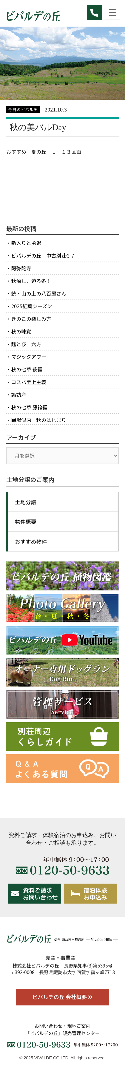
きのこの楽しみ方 (31, 318)
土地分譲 (25, 502)
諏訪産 (18, 394)
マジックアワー (28, 356)
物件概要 (25, 522)
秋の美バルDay (38, 127)
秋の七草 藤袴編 (29, 407)
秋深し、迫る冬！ (31, 280)
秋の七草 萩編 (26, 369)
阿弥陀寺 (21, 268)
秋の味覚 (21, 331)
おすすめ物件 (31, 541)
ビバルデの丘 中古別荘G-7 (42, 255)
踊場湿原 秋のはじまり (38, 419)
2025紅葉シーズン (31, 306)
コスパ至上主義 (28, 381)
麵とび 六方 (26, 343)
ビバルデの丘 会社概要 (62, 997)
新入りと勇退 (26, 242)
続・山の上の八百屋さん (38, 293)
